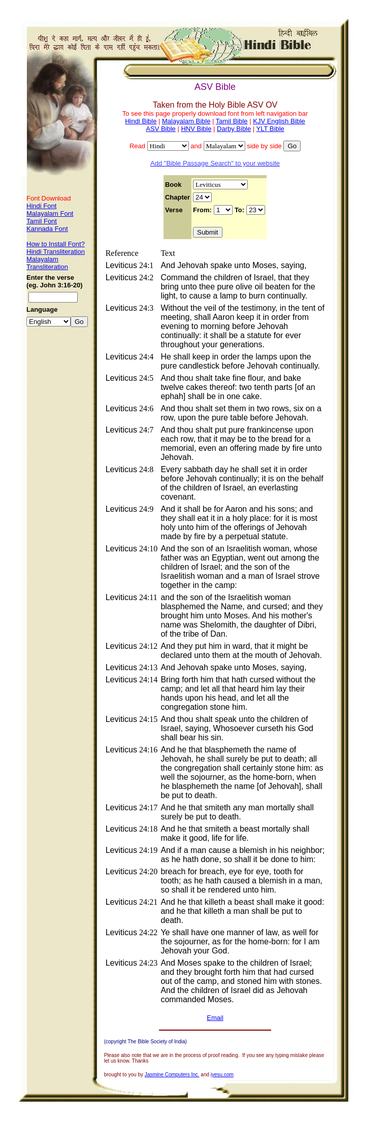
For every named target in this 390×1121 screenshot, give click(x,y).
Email (215, 1017)
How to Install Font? (55, 244)
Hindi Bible (140, 121)
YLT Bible (270, 129)
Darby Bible (234, 129)
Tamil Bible (232, 121)
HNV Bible (196, 129)
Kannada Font (47, 229)
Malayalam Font (49, 213)
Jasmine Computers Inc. (172, 1074)
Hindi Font (41, 206)
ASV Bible (161, 129)
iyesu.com (222, 1074)
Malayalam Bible (186, 121)
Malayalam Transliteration (47, 263)
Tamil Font (41, 221)
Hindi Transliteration (55, 251)
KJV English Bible (279, 121)
